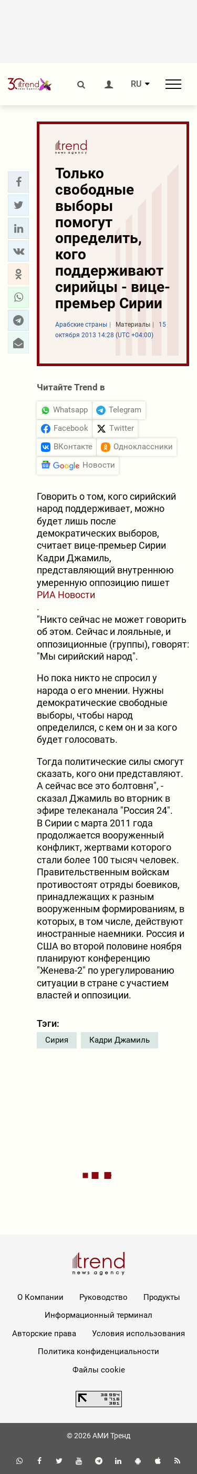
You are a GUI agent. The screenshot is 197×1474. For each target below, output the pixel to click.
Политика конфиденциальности (98, 1351)
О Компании (40, 1297)
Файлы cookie (98, 1370)
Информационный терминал (98, 1315)
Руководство (103, 1297)
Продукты (161, 1297)
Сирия (56, 1040)
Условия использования (138, 1333)
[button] (18, 182)
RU (136, 84)
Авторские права (44, 1333)
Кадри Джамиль (119, 1040)
